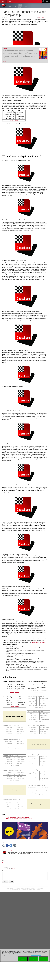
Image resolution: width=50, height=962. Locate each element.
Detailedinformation (23, 958)
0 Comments (45, 17)
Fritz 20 (5, 48)
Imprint (15, 888)
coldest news (25, 890)
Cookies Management (25, 888)
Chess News (12, 6)
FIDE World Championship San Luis (13, 842)
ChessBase (11, 851)
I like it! (39, 17)
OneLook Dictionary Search (38, 642)
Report (41, 692)
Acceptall (43, 958)
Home (41, 888)
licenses (32, 888)
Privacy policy (10, 888)
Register (14, 868)
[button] (10, 1)
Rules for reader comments (8, 862)
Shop (3, 1)
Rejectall (33, 958)
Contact (18, 888)
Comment (4, 870)
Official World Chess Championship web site (17, 817)
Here (18, 953)
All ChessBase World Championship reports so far (19, 818)
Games (11, 120)
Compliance (37, 888)
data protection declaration (36, 955)
